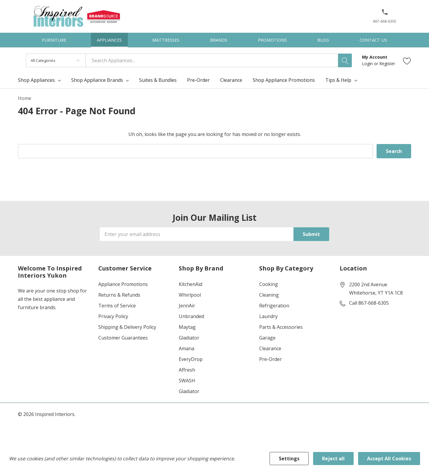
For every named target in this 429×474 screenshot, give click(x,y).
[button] (384, 14)
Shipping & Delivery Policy (127, 327)
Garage (267, 337)
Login (368, 63)
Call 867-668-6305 (369, 303)
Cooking (268, 284)
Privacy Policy (113, 316)
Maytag (187, 327)
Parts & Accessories (281, 327)
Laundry (268, 316)
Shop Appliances (36, 80)
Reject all (333, 458)
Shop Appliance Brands (97, 80)
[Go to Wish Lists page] (407, 60)
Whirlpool (190, 295)
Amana (186, 348)
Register (387, 63)
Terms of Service (117, 305)
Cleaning (269, 295)
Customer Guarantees (123, 337)
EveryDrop (191, 359)
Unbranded (191, 316)
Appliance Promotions (123, 284)
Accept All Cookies (389, 458)
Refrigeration (274, 305)
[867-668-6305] (384, 18)
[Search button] (345, 60)
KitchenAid (190, 284)
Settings (289, 458)
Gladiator (189, 337)
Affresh (187, 370)
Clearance (270, 348)
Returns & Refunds (119, 295)
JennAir (187, 305)
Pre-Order (270, 359)
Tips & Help (338, 80)
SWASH (187, 380)
